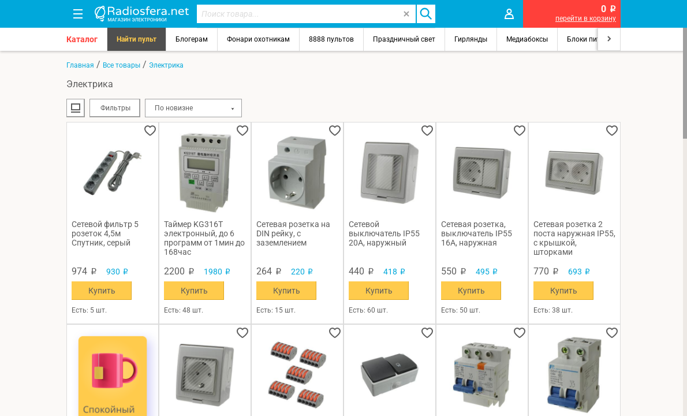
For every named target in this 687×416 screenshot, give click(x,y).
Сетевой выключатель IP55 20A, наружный (384, 233)
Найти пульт (136, 39)
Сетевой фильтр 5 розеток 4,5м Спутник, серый (105, 233)
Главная (80, 65)
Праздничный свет (404, 39)
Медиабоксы (527, 39)
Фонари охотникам (258, 39)
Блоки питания (592, 39)
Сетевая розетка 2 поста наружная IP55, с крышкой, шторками (574, 238)
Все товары (121, 65)
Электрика (166, 65)
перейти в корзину (585, 18)
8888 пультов (331, 39)
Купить (101, 290)
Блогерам (192, 39)
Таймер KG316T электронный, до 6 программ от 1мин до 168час (204, 238)
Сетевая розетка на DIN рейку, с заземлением (293, 233)
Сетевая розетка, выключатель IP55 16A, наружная (476, 233)
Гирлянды (470, 39)
